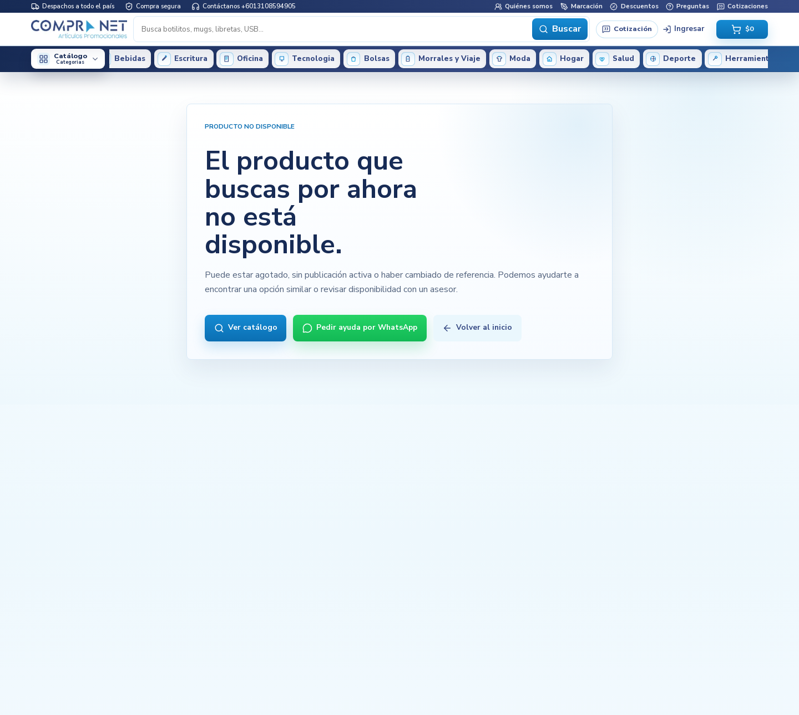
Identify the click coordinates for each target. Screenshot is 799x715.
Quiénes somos (523, 6)
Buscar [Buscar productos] (559, 29)
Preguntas (687, 6)
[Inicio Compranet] (79, 29)
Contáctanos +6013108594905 (243, 6)
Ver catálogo (245, 327)
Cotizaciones (742, 6)
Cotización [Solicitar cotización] (626, 28)
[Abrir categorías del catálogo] (68, 59)
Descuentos (634, 6)
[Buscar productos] (333, 28)
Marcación (581, 6)
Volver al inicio (477, 327)
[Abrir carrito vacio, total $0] (742, 29)
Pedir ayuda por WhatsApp (359, 327)
